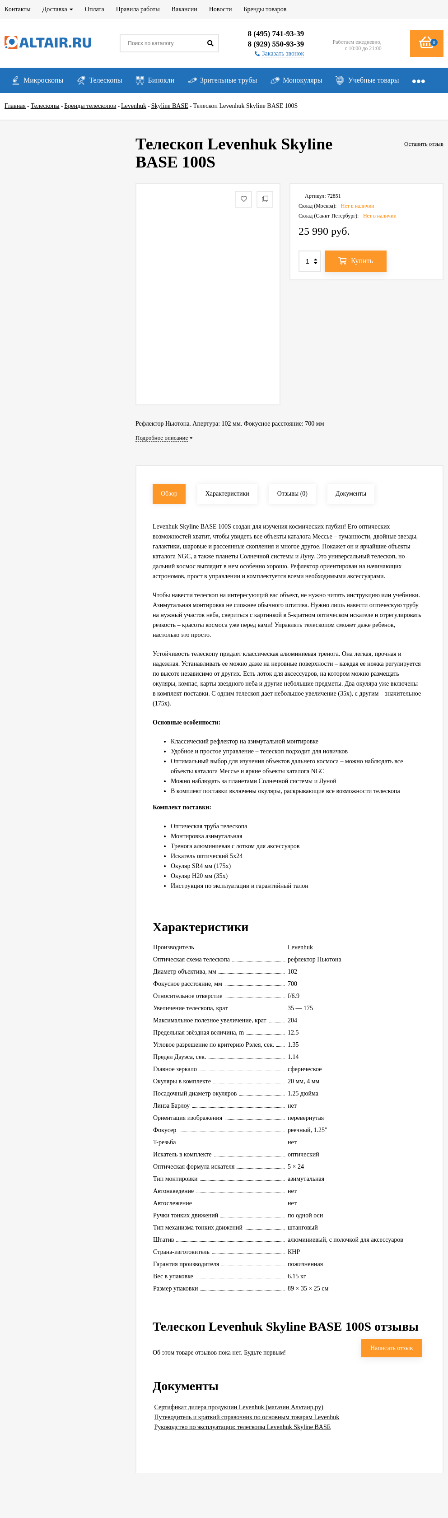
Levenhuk (300, 947)
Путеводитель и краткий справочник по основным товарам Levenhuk (247, 1417)
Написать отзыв (391, 1348)
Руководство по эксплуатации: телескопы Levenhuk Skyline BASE (242, 1427)
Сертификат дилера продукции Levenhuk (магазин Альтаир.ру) (238, 1407)
